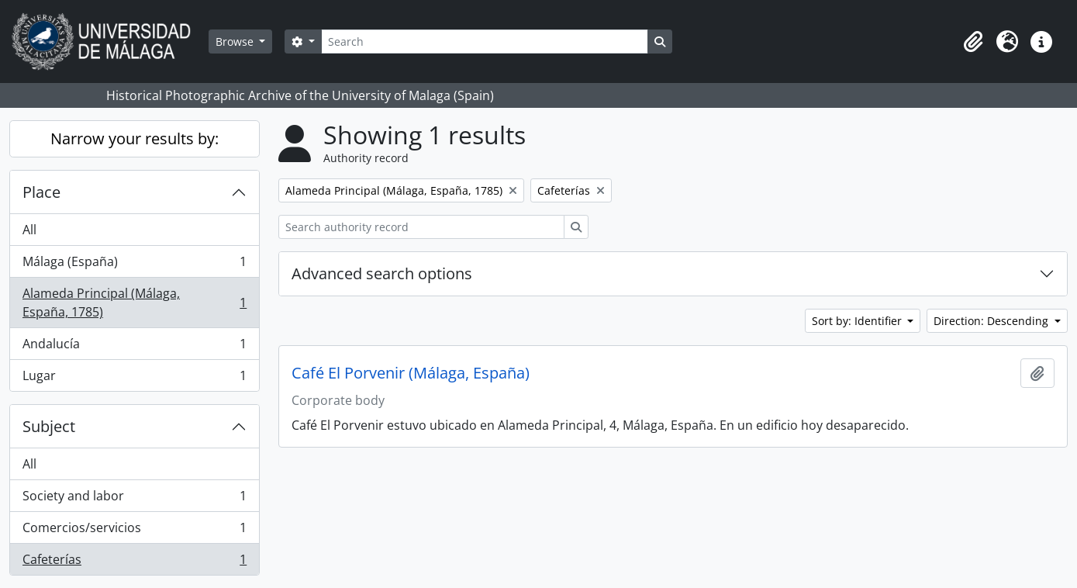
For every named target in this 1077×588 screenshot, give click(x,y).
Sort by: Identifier (858, 320)
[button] (973, 42)
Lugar (134, 378)
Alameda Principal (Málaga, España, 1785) (134, 302)
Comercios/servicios (134, 531)
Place (41, 192)
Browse (236, 41)
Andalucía (134, 347)
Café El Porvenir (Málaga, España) (411, 373)
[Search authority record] (421, 227)
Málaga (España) (134, 265)
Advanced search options (382, 273)
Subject (48, 426)
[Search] (484, 41)
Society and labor (134, 499)
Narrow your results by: (134, 138)
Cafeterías (134, 562)
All (29, 229)
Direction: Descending (992, 320)
